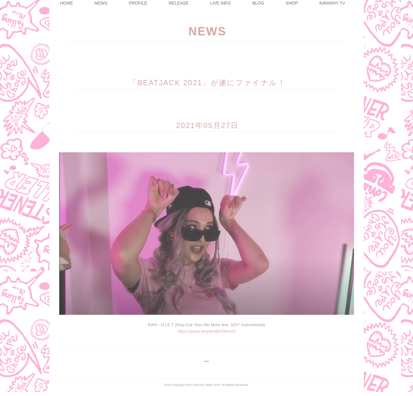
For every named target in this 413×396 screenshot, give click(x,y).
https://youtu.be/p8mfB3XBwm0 (206, 329)
